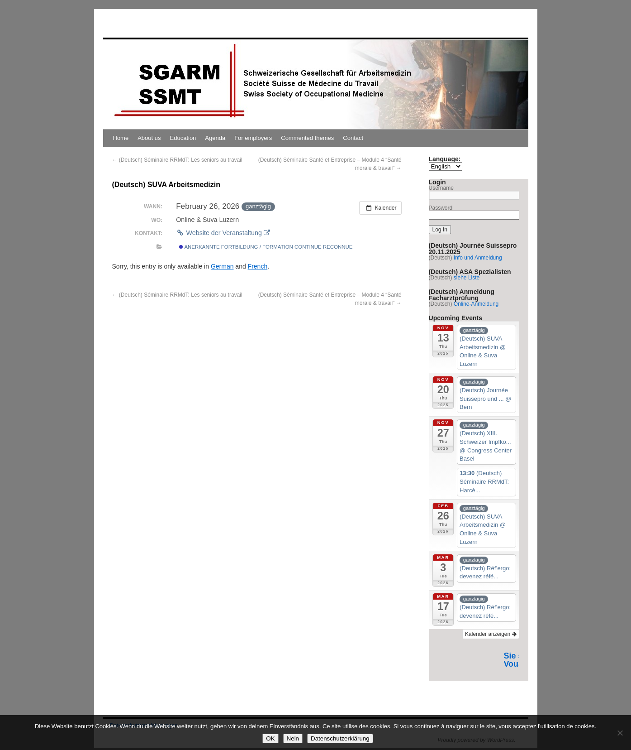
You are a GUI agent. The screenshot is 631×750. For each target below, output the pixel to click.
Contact (353, 138)
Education (183, 138)
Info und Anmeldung (478, 258)
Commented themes (307, 138)
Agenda (215, 138)
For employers (253, 138)
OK (270, 738)
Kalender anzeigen (490, 634)
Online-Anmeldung (476, 304)
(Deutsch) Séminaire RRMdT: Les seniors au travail (177, 160)
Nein (293, 738)
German (222, 266)
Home (121, 138)
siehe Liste (466, 277)
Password (441, 208)
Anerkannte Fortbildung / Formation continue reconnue (266, 247)
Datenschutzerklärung (340, 738)
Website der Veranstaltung (223, 232)
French (258, 266)
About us (149, 138)
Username (441, 188)
